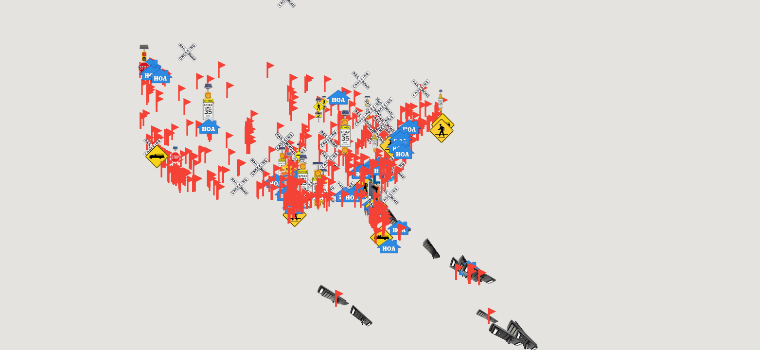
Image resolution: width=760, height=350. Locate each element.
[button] (359, 150)
